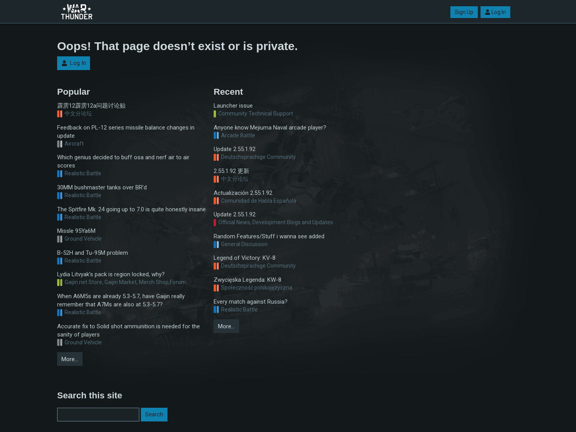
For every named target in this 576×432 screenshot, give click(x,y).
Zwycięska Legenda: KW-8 (247, 279)
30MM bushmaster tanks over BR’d (102, 187)
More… (69, 359)
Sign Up (464, 12)
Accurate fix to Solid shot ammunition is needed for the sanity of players (128, 330)
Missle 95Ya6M (76, 230)
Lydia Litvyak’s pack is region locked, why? (111, 274)
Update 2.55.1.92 (235, 149)
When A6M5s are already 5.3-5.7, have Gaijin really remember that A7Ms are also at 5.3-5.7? (121, 300)
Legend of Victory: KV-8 (244, 257)
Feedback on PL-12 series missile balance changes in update (125, 131)
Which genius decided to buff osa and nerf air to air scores (123, 161)
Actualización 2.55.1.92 (243, 192)
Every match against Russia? (251, 301)
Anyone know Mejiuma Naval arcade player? (270, 127)
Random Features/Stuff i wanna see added (269, 236)
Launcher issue (233, 105)
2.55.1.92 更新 (231, 171)
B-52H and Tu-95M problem (92, 252)
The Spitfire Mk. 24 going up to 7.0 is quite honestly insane (131, 209)
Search (154, 414)
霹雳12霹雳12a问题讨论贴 (91, 105)
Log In (495, 12)
